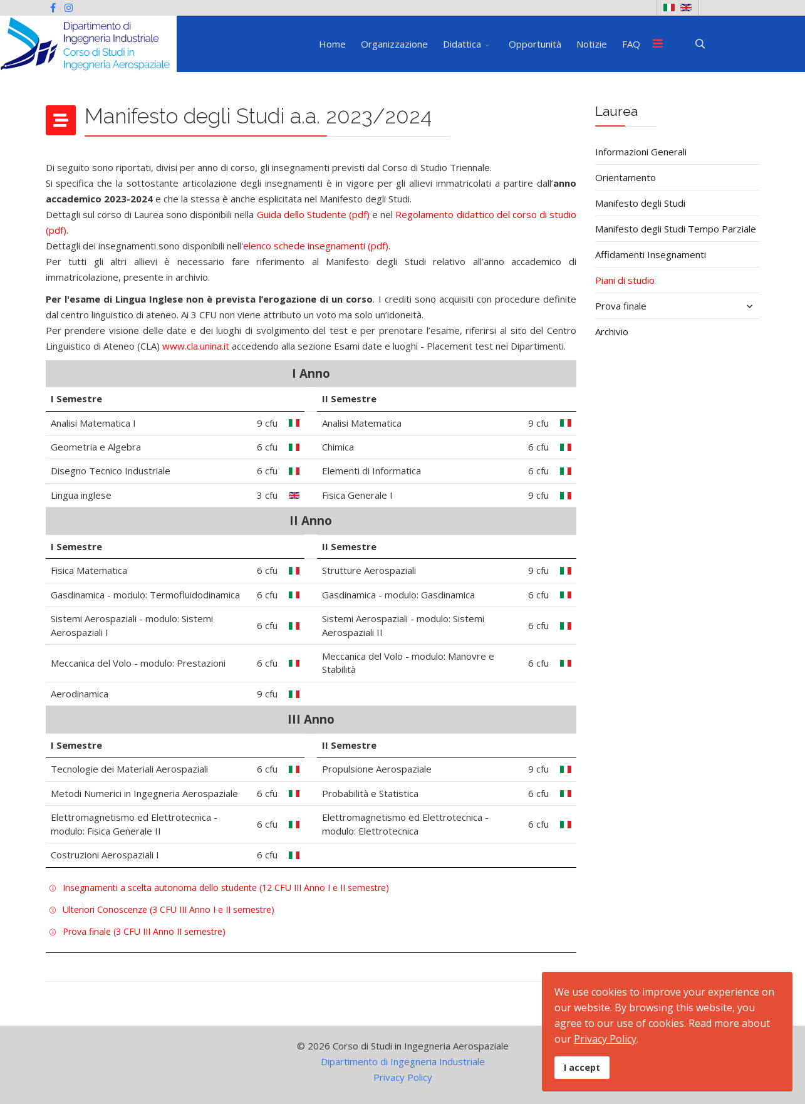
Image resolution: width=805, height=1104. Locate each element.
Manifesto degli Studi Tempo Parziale (675, 228)
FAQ (631, 44)
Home (332, 44)
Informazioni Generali (641, 151)
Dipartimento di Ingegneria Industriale (403, 1061)
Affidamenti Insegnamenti (650, 254)
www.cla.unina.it (195, 346)
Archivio (611, 331)
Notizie (591, 44)
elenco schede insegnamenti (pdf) (315, 245)
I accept (582, 1067)
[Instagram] (69, 7)
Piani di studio (625, 280)
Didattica (462, 44)
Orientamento (625, 177)
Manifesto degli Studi (640, 203)
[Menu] (658, 44)
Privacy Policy (402, 1077)
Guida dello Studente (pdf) (313, 214)
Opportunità (535, 44)
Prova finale (621, 305)
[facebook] (53, 7)
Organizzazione (394, 44)
